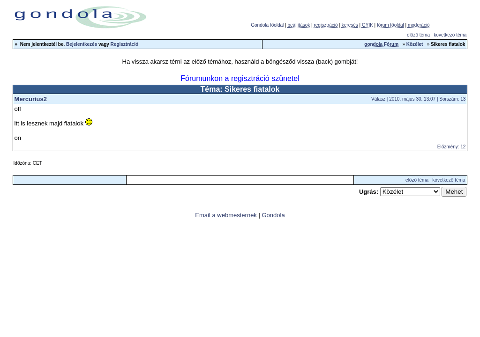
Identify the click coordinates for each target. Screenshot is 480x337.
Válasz (378, 99)
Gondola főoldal (267, 25)
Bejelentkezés (81, 44)
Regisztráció (124, 44)
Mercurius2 (31, 99)
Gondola (273, 215)
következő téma (450, 34)
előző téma (418, 34)
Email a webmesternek (226, 215)
